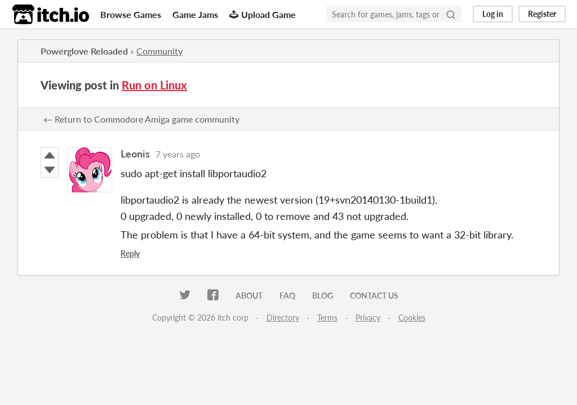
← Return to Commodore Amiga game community (141, 119)
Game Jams (195, 14)
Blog (322, 295)
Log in (492, 14)
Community (159, 51)
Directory (283, 317)
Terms (327, 317)
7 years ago (178, 153)
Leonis (135, 153)
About (249, 295)
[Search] (450, 14)
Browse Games (130, 14)
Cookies (411, 317)
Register (542, 14)
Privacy (368, 317)
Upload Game (262, 14)
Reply (130, 253)
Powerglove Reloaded (84, 51)
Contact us (374, 295)
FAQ (287, 295)
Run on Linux (154, 85)
